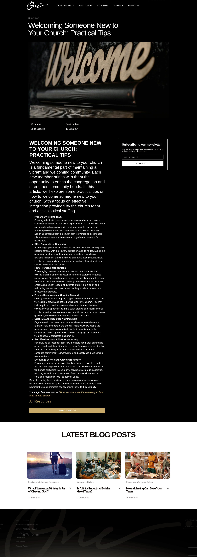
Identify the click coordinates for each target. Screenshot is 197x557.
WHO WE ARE (85, 5)
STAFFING (118, 5)
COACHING (102, 5)
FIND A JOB (133, 5)
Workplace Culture (85, 482)
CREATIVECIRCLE (65, 5)
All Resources (40, 401)
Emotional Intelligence (38, 482)
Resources (53, 482)
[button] (67, 410)
